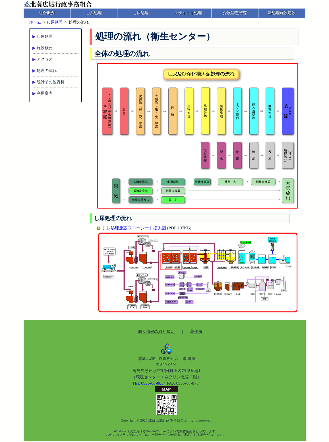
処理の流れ (47, 71)
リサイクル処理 (188, 13)
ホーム (35, 22)
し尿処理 (141, 13)
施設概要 (45, 48)
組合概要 (47, 13)
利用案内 (45, 93)
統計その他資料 (51, 82)
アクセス (45, 59)
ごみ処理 (94, 13)
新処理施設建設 (282, 13)
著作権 (196, 331)
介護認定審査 (235, 13)
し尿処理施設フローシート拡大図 (134, 228)
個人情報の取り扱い (156, 331)
